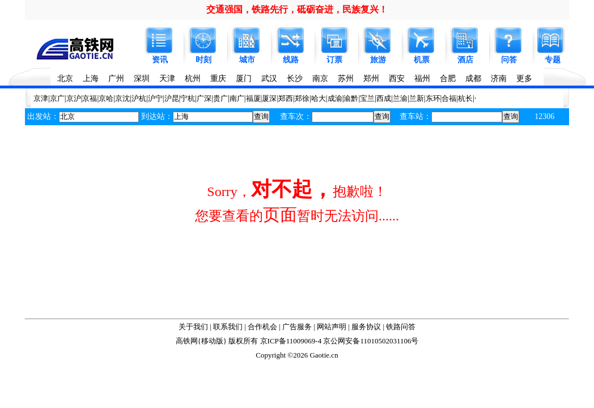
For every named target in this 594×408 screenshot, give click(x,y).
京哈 (106, 98)
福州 (422, 78)
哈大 (318, 98)
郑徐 (302, 98)
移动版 (212, 341)
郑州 (371, 78)
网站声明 (331, 326)
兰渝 (400, 98)
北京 (65, 78)
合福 (449, 98)
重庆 (218, 78)
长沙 (295, 78)
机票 (422, 60)
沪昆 (171, 98)
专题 (553, 60)
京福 (89, 98)
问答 (509, 60)
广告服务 (297, 326)
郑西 (285, 98)
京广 (57, 98)
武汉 (269, 78)
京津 (40, 98)
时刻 (203, 60)
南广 (237, 98)
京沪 (73, 98)
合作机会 (262, 326)
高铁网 (187, 341)
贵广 (220, 98)
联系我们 (228, 326)
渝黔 (350, 98)
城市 (247, 60)
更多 (524, 78)
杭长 (465, 98)
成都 (473, 78)
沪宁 (155, 98)
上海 (91, 78)
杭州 (193, 78)
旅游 (378, 60)
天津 (167, 78)
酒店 (465, 60)
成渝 (335, 98)
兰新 (416, 98)
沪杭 (138, 98)
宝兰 (367, 98)
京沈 (122, 98)
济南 (499, 78)
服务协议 (366, 326)
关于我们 (193, 326)
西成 (383, 98)
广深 (204, 98)
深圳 (142, 78)
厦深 (269, 98)
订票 (334, 60)
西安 (397, 78)
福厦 (253, 98)
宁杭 (187, 98)
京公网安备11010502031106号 (370, 341)
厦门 (244, 78)
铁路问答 (400, 326)
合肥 (448, 78)
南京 (320, 78)
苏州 (346, 78)
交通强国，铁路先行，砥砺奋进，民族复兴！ (297, 9)
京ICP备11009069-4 (291, 341)
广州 (116, 78)
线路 (291, 60)
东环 (433, 98)
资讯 (160, 60)
